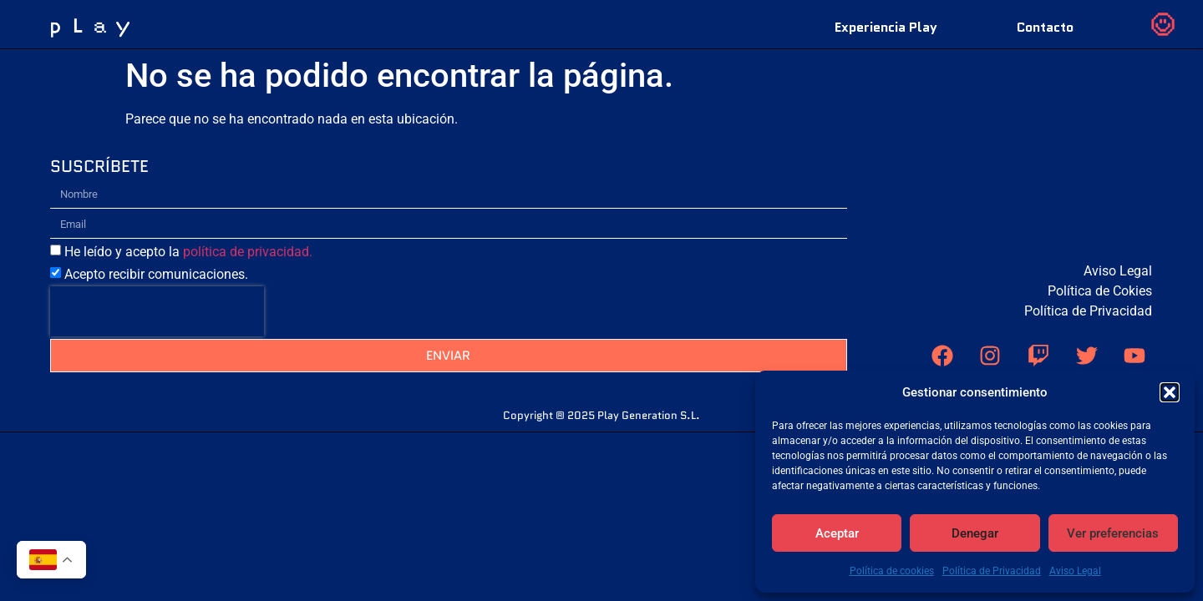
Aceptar (837, 533)
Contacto (1045, 27)
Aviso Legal (1075, 571)
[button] (1169, 392)
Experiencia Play (886, 27)
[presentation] (157, 361)
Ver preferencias (1113, 533)
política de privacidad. (247, 301)
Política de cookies (892, 571)
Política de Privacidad (991, 571)
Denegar (975, 533)
